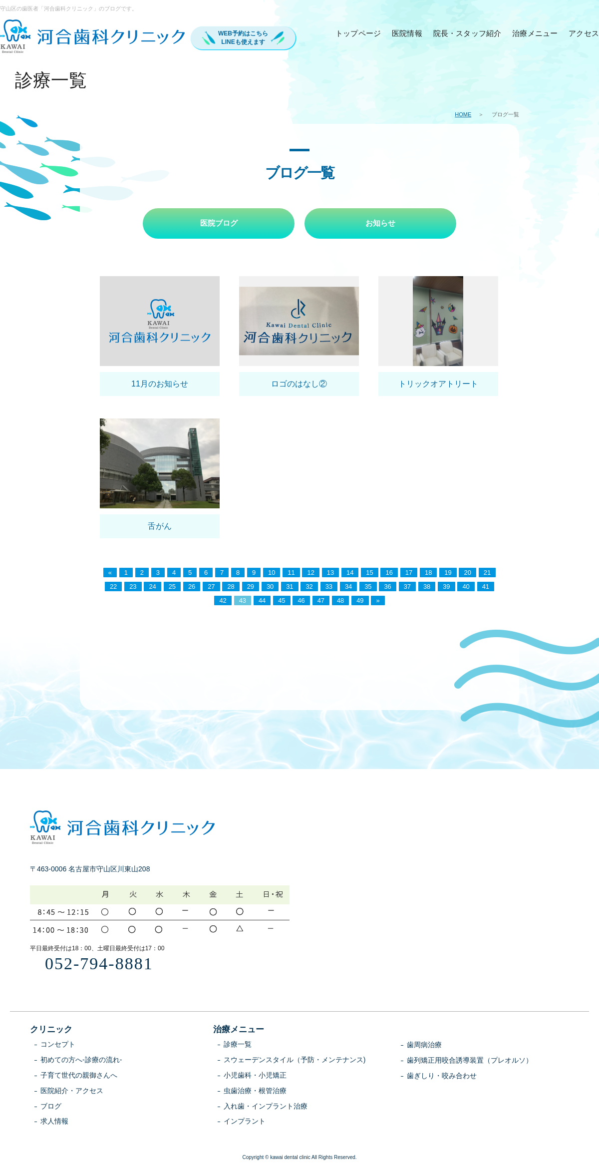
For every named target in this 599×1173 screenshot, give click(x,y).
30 (270, 587)
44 (262, 601)
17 (408, 573)
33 (328, 587)
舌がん (160, 526)
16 (388, 573)
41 (485, 587)
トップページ (358, 33)
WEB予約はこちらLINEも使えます (243, 37)
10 (271, 573)
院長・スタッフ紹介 (467, 33)
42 (222, 601)
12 (310, 573)
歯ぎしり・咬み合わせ (442, 1076)
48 (340, 601)
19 (447, 573)
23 (132, 587)
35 (367, 587)
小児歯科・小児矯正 (255, 1076)
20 (467, 573)
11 (291, 573)
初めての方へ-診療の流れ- (81, 1060)
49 (359, 601)
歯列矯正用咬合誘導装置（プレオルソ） (470, 1061)
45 (281, 601)
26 (191, 587)
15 (369, 573)
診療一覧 (238, 1045)
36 (387, 587)
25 (172, 587)
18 (428, 573)
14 (349, 573)
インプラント (245, 1122)
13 (330, 573)
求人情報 (54, 1122)
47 (320, 601)
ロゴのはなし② (299, 384)
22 (113, 587)
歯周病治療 (424, 1046)
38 (426, 587)
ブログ (50, 1107)
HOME (463, 114)
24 (152, 587)
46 (301, 601)
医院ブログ (219, 223)
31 (289, 587)
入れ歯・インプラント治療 (265, 1107)
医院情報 (407, 33)
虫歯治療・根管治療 (255, 1091)
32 (308, 587)
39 (446, 587)
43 (242, 601)
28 (230, 587)
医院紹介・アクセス (71, 1091)
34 (348, 587)
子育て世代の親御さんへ (78, 1076)
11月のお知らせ (159, 384)
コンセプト (57, 1045)
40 (465, 587)
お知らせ (380, 223)
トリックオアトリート (438, 384)
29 (250, 587)
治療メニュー (535, 33)
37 (407, 587)
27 (211, 587)
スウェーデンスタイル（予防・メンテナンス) (295, 1060)
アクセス (584, 33)
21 (487, 573)
